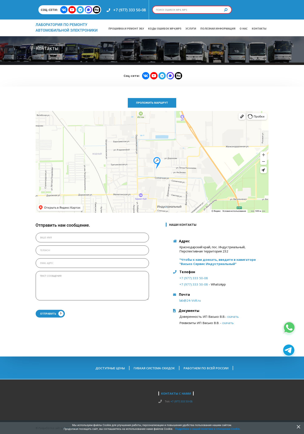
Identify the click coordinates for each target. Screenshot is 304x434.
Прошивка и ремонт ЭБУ (126, 28)
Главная (40, 54)
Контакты (259, 28)
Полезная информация (217, 28)
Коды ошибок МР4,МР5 (164, 28)
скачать (233, 316)
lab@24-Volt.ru (190, 300)
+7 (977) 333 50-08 (129, 9)
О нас (244, 28)
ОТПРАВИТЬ (52, 313)
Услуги (190, 28)
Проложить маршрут (152, 102)
